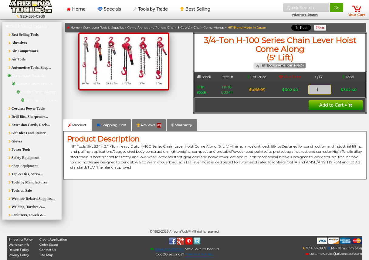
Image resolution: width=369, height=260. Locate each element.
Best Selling (195, 9)
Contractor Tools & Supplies (103, 27)
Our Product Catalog (26, 26)
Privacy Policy (18, 255)
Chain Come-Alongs (209, 27)
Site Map (46, 255)
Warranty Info (18, 245)
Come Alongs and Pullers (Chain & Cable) (158, 27)
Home (76, 9)
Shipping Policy (20, 239)
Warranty (181, 125)
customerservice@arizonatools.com (334, 254)
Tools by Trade (150, 9)
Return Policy (18, 250)
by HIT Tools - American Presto (280, 65)
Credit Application (53, 239)
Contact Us (47, 250)
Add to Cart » (335, 105)
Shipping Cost (111, 125)
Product (77, 125)
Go (336, 8)
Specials (109, 9)
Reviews (149, 125)
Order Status (48, 245)
